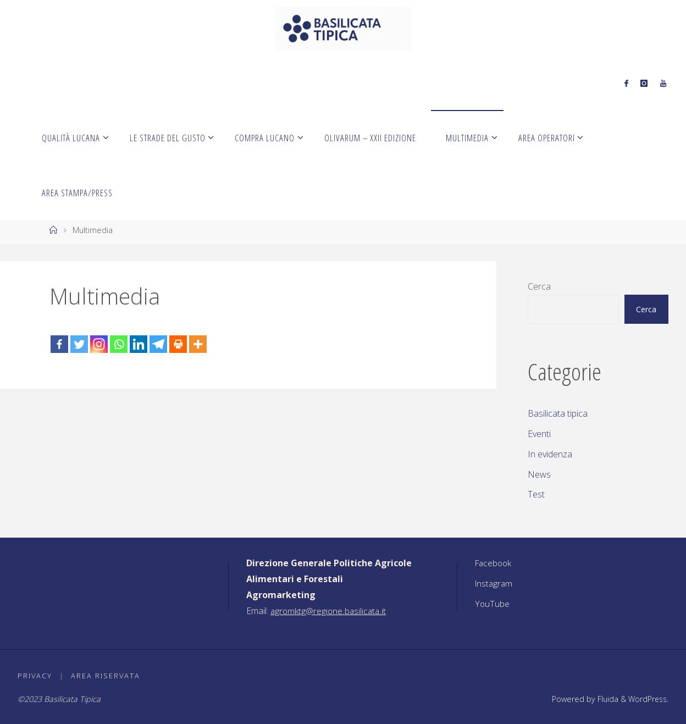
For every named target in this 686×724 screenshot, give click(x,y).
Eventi (539, 434)
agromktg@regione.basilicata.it (329, 611)
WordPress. (647, 699)
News (539, 474)
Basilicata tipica (558, 413)
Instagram (494, 583)
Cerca (539, 286)
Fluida (604, 699)
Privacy (35, 676)
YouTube (492, 604)
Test (536, 494)
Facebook (494, 563)
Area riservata (106, 676)
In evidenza (550, 454)
